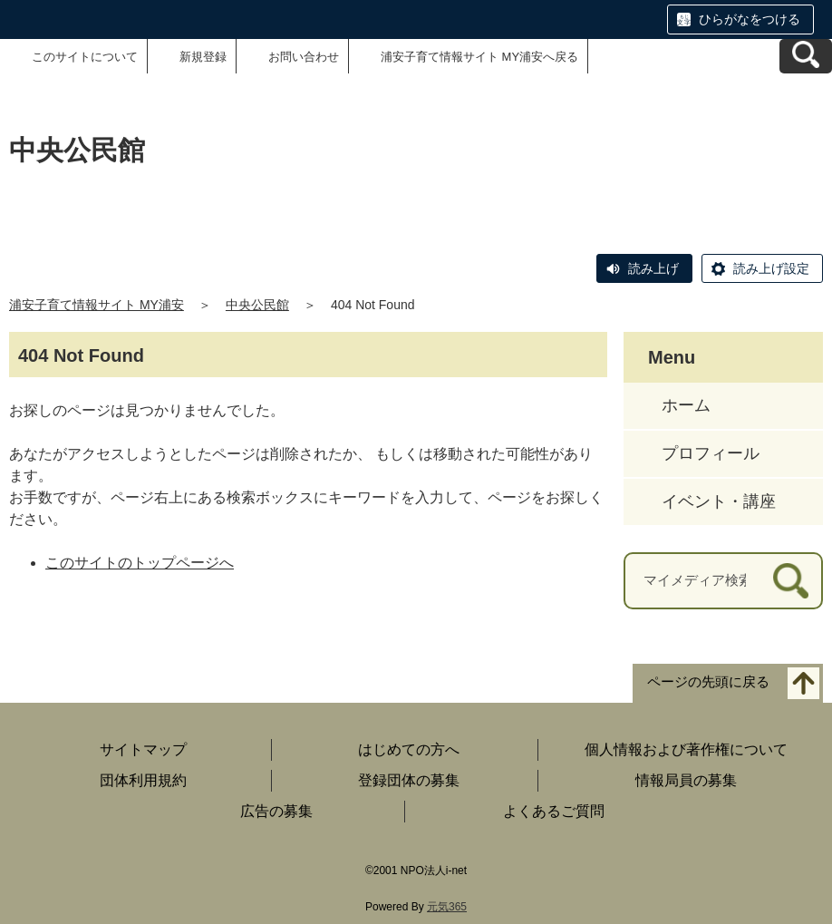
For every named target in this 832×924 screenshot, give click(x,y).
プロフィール (710, 453)
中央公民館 (257, 304)
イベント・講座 (719, 501)
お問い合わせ (303, 56)
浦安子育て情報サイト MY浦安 (96, 304)
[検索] (790, 581)
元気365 (447, 906)
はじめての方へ (409, 749)
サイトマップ (143, 749)
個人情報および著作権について (686, 749)
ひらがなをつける (749, 19)
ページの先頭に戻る (708, 681)
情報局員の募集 (686, 780)
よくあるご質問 (554, 811)
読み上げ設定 (771, 268)
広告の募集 (276, 811)
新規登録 (203, 56)
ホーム (686, 405)
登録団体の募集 (409, 780)
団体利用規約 (143, 780)
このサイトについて (85, 56)
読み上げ (653, 268)
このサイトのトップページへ (139, 562)
